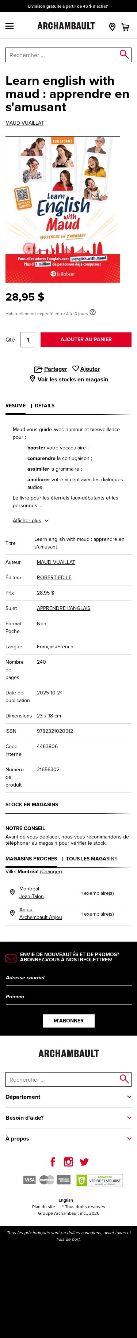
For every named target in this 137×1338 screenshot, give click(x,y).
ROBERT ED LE (54, 577)
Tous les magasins (91, 859)
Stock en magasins (31, 805)
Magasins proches (31, 859)
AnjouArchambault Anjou (40, 913)
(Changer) (51, 871)
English (65, 1200)
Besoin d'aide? (24, 1117)
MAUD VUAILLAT (24, 123)
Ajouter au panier (86, 339)
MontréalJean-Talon (31, 892)
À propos (17, 1138)
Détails (44, 406)
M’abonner (69, 1021)
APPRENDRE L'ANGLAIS (63, 608)
